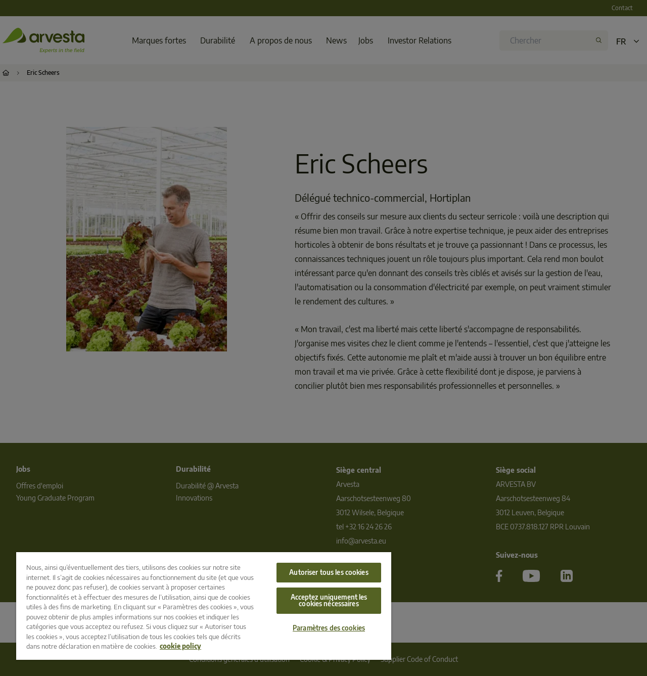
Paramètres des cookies (329, 628)
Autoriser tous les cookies (328, 572)
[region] (203, 606)
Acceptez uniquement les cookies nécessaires (329, 600)
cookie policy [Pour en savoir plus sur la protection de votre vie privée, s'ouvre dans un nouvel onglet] (180, 646)
